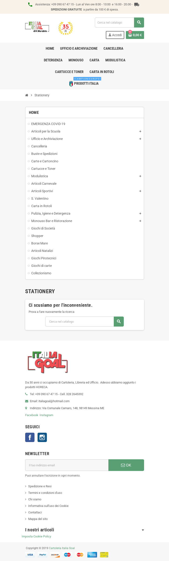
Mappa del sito (38, 519)
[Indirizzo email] (66, 465)
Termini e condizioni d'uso (45, 493)
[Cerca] (119, 22)
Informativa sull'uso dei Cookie (48, 506)
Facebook (31, 415)
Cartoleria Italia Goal (62, 548)
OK (126, 465)
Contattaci (35, 512)
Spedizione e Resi (40, 486)
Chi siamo (34, 499)
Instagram (46, 415)
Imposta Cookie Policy (36, 536)
